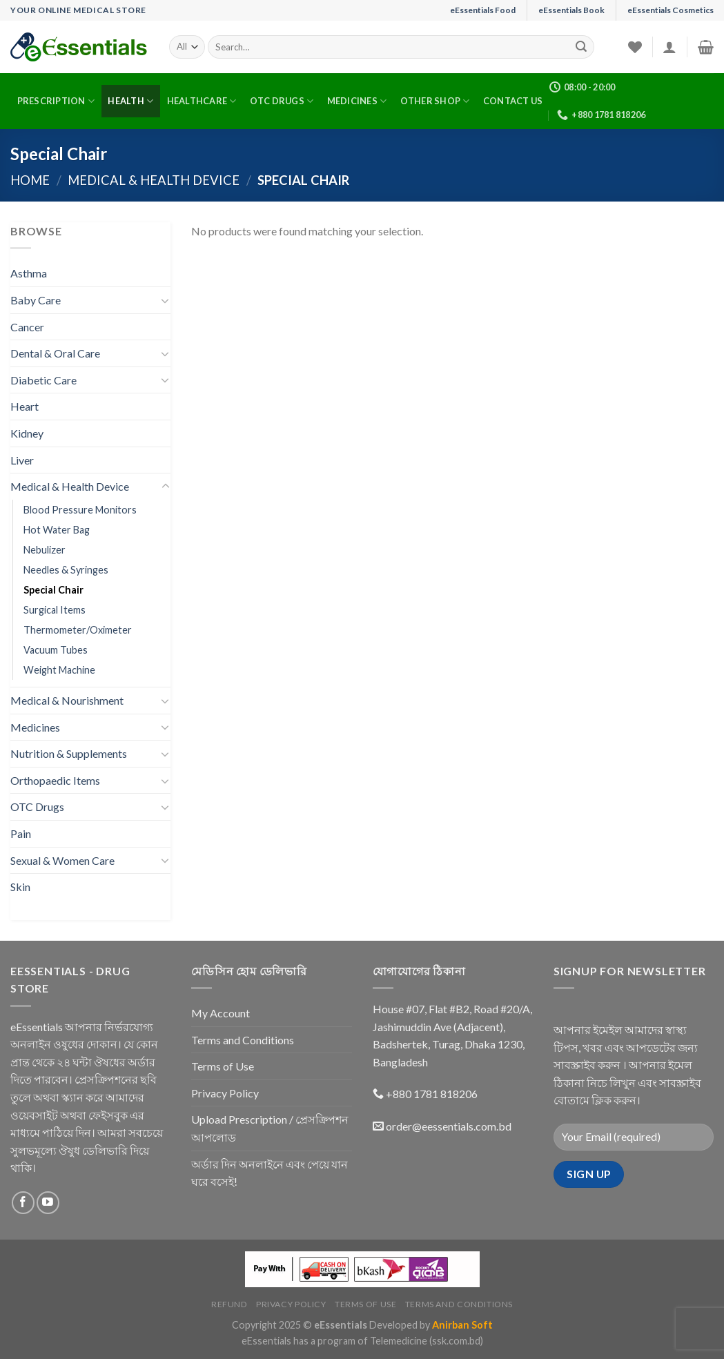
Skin (20, 886)
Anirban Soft (462, 1325)
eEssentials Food (483, 10)
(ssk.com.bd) (456, 1341)
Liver (22, 460)
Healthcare (202, 101)
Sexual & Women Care (62, 860)
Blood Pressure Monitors (80, 510)
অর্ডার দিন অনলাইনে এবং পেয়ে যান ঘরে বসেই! (269, 1173)
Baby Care (35, 299)
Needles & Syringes (65, 570)
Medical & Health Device (153, 180)
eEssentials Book (571, 10)
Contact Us (513, 100)
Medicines (357, 101)
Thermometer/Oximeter (77, 630)
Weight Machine (59, 670)
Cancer (27, 326)
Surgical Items (54, 610)
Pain (20, 833)
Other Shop (435, 101)
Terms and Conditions (242, 1039)
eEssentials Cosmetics (670, 10)
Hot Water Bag (56, 530)
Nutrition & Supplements (68, 753)
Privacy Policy (225, 1092)
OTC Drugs (282, 101)
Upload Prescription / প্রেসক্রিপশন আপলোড (270, 1128)
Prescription (56, 101)
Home (30, 180)
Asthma (28, 273)
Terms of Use (222, 1066)
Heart (24, 406)
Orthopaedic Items (55, 780)
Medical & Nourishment (67, 700)
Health (130, 101)
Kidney (26, 433)
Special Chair (53, 590)
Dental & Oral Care (55, 353)
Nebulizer (44, 550)
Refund (229, 1304)
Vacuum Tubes (55, 650)
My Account (220, 1012)
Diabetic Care (43, 380)
